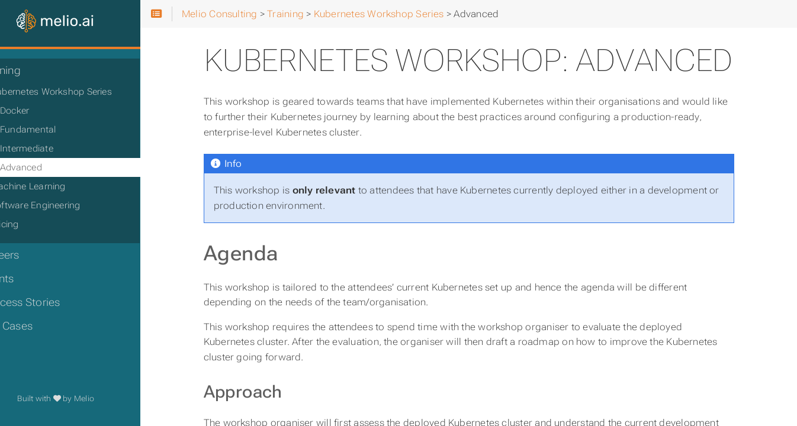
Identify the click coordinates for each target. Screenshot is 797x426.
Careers (28, 255)
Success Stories (48, 302)
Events (25, 279)
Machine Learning (56, 186)
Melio (117, 398)
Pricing (33, 224)
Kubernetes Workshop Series (79, 91)
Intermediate (55, 148)
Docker (42, 110)
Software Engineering (64, 205)
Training (29, 70)
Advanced (49, 167)
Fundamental (56, 129)
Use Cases (35, 326)
